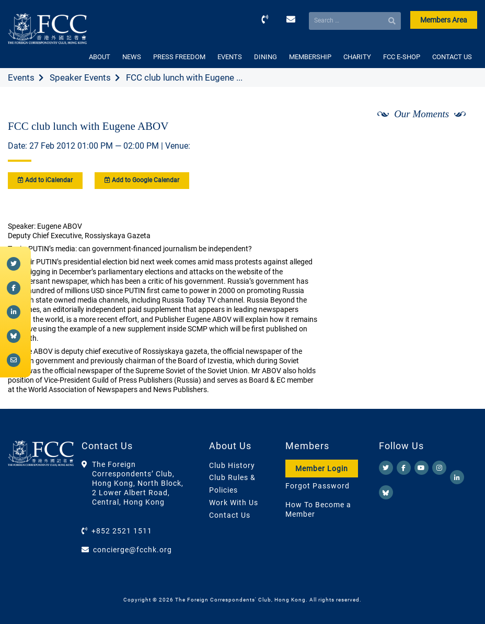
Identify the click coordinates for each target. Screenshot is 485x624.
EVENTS (229, 57)
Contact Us (229, 515)
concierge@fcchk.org (132, 549)
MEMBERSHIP (310, 57)
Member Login (321, 468)
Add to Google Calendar (142, 180)
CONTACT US (452, 57)
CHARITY (357, 57)
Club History (232, 465)
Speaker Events (80, 77)
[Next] (457, 141)
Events (21, 77)
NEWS (131, 57)
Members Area (443, 20)
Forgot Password (317, 486)
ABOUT (99, 57)
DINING (265, 57)
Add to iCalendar (45, 180)
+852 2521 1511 (121, 531)
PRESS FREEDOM (179, 57)
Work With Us (233, 502)
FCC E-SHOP (401, 57)
